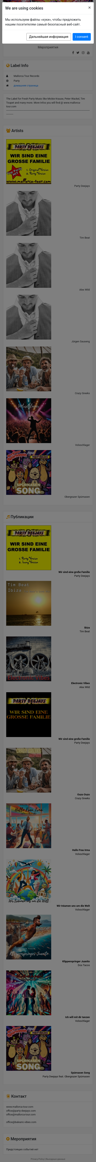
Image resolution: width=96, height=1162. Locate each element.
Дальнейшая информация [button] (48, 37)
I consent (81, 37)
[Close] (89, 7)
